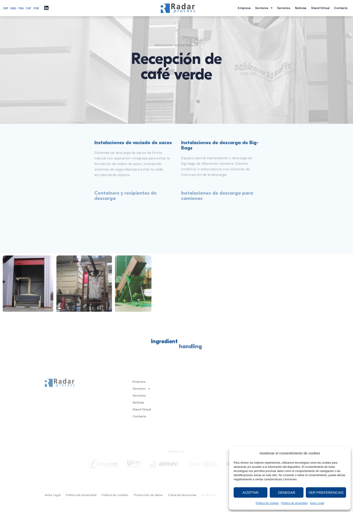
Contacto (341, 8)
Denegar (286, 492)
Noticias (301, 8)
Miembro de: (177, 451)
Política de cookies (267, 503)
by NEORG (208, 495)
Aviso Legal (317, 503)
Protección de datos (148, 495)
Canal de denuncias (182, 495)
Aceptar (250, 492)
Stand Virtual (320, 8)
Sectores (263, 8)
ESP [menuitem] (5, 8)
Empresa (244, 8)
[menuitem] (6, 8)
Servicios (283, 8)
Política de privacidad (294, 503)
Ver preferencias (326, 492)
